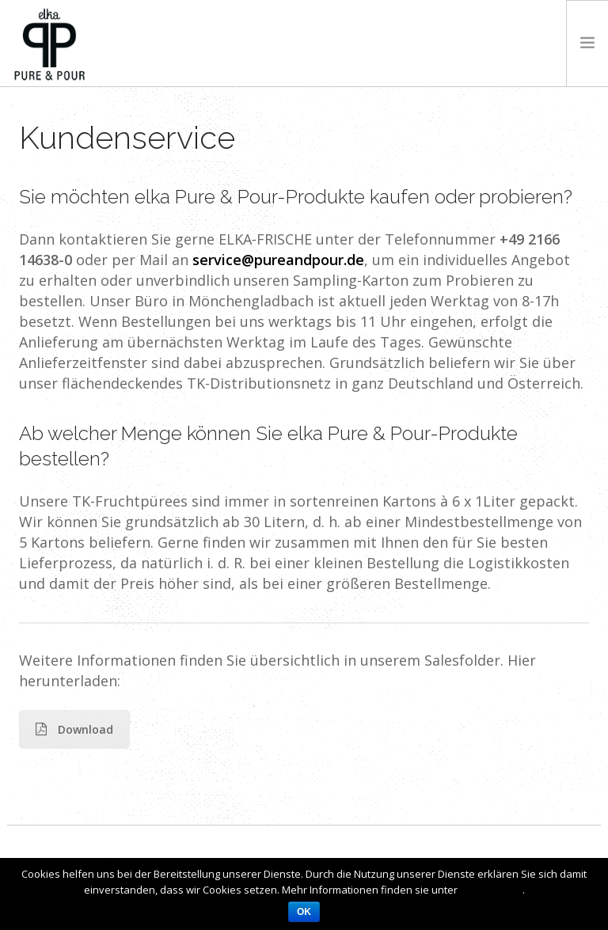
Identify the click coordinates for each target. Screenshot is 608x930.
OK (304, 911)
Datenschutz (491, 890)
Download (74, 729)
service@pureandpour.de (278, 259)
